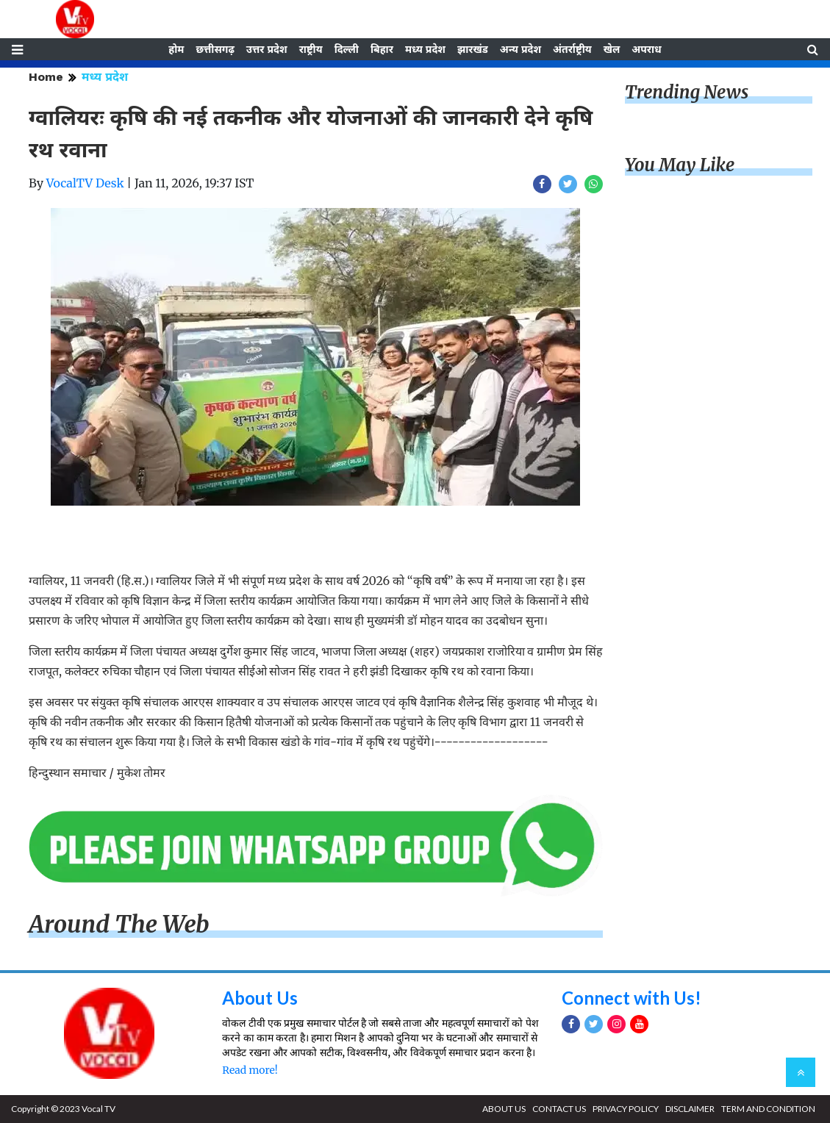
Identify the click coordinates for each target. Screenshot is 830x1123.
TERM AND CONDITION (768, 1108)
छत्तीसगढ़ (215, 49)
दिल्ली (346, 49)
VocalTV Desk (85, 183)
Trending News (686, 92)
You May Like (680, 165)
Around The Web (119, 924)
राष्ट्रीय (311, 49)
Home (46, 77)
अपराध (646, 49)
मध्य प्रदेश (425, 49)
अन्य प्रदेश (520, 49)
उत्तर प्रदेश (266, 49)
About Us (260, 997)
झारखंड (472, 49)
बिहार (382, 49)
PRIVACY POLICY (626, 1108)
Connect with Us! (631, 997)
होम (176, 49)
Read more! (249, 1070)
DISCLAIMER (690, 1108)
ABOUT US (504, 1108)
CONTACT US (559, 1108)
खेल (612, 49)
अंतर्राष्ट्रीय (572, 49)
